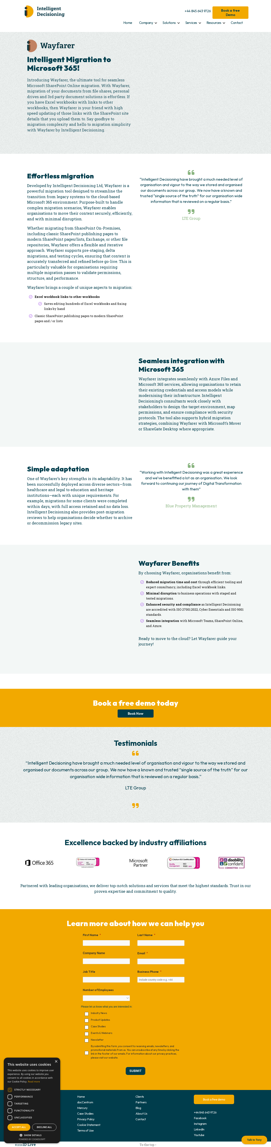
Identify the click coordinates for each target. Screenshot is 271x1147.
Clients (140, 1096)
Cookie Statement (88, 1125)
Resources (214, 23)
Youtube (199, 1135)
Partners (141, 1102)
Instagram (200, 1124)
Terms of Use (85, 1130)
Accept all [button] (19, 1127)
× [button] (56, 1061)
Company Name (94, 953)
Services (191, 23)
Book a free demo (214, 1099)
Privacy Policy (85, 1119)
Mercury (82, 1108)
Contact (237, 23)
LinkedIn (199, 1129)
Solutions (169, 23)
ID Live (26, 1143)
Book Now (135, 713)
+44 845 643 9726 (198, 11)
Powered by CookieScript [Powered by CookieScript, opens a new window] (32, 1139)
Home (127, 23)
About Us (141, 1113)
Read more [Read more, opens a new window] (34, 1081)
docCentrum (85, 1102)
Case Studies (85, 1113)
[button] (32, 1135)
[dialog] (32, 1100)
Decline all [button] (44, 1127)
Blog (138, 1108)
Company (146, 23)
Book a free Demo (230, 12)
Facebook (200, 1118)
